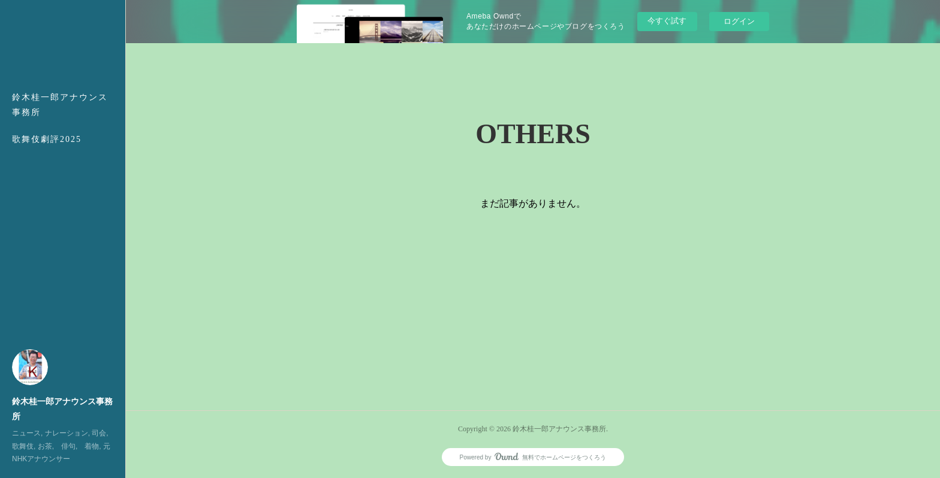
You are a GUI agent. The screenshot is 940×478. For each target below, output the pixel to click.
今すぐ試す (666, 20)
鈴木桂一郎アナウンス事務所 (60, 105)
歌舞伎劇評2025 (47, 139)
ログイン (739, 21)
